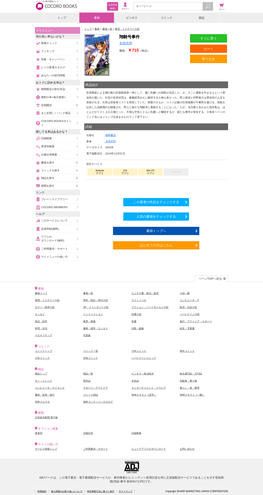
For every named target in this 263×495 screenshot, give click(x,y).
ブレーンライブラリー (54, 199)
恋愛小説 (136, 314)
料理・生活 (41, 328)
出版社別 (88, 433)
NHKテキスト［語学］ (144, 394)
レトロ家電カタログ (53, 67)
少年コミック (139, 351)
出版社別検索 (49, 154)
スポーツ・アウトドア (95, 387)
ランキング (47, 51)
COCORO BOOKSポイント (56, 122)
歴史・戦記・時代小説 (95, 300)
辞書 (134, 321)
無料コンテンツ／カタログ (98, 401)
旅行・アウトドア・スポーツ (196, 321)
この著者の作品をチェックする (156, 202)
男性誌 (87, 380)
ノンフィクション (93, 314)
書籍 (97, 17)
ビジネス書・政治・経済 (145, 293)
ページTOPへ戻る (210, 278)
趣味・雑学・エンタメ (95, 328)
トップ (62, 17)
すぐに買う (208, 38)
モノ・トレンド (43, 380)
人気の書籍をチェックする (156, 216)
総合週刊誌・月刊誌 (191, 373)
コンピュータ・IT (189, 300)
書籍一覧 (88, 293)
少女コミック (42, 358)
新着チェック (49, 43)
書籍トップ (41, 293)
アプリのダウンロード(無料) (52, 238)
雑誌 (201, 17)
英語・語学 (41, 321)
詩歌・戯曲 (138, 328)
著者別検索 (47, 146)
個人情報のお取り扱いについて (67, 491)
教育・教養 (89, 321)
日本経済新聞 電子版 (46, 417)
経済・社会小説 (188, 307)
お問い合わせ (187, 448)
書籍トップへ (156, 231)
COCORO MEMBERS (54, 207)
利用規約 (41, 491)
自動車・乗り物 (188, 380)
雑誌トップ (41, 373)
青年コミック (187, 351)
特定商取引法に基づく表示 (100, 491)
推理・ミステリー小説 (47, 300)
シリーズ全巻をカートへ (156, 187)
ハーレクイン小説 (190, 314)
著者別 (38, 433)
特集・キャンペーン (53, 59)
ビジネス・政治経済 (143, 373)
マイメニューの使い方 (54, 256)
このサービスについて (54, 220)
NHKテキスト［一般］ (192, 394)
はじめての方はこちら (156, 245)
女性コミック (90, 358)
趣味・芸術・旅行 (45, 394)
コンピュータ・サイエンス (50, 387)
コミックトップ (43, 351)
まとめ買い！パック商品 (55, 113)
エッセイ (40, 314)
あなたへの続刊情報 (53, 75)
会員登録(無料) (50, 228)
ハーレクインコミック (144, 358)
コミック (166, 17)
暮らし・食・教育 (190, 387)
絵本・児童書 (187, 328)
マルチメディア (43, 335)
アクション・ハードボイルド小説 (150, 307)
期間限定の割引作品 (53, 89)
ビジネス (131, 17)
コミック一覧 (90, 351)
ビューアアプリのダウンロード (149, 448)
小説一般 (185, 293)
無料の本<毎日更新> (53, 97)
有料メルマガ (42, 401)
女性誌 (135, 380)
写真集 (87, 335)
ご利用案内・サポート (54, 248)
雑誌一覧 (88, 373)
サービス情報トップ (46, 448)
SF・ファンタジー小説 (95, 307)
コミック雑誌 (90, 394)
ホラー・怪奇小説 (45, 307)
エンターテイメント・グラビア (149, 387)
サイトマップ (125, 491)
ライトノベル (139, 300)
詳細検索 (46, 138)
